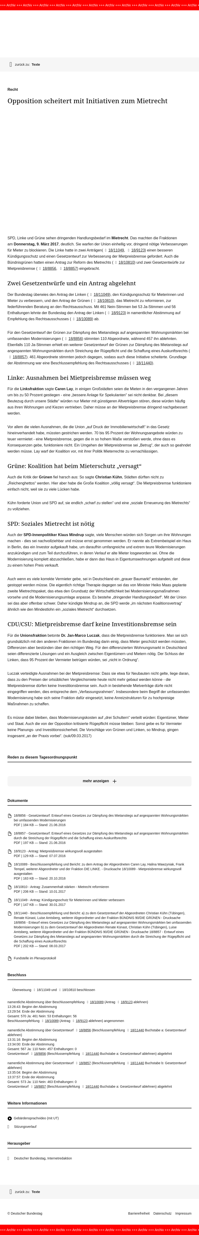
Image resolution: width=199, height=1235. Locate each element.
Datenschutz (162, 1213)
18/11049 (113, 250)
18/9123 (135, 250)
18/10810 (123, 262)
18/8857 (67, 269)
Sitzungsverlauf (25, 1126)
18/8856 (46, 269)
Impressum (183, 1213)
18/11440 (141, 363)
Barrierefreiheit (139, 1213)
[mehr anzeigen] (99, 781)
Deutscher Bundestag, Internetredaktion (43, 1158)
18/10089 (81, 319)
